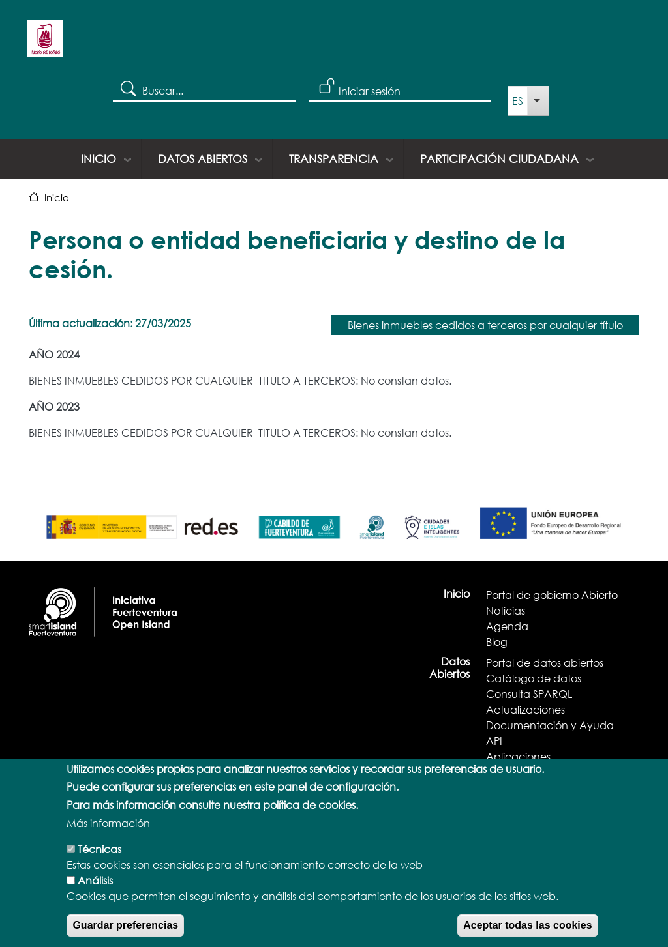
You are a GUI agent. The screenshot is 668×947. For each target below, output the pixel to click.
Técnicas (99, 859)
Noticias (505, 610)
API (494, 741)
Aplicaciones (518, 756)
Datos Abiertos (202, 159)
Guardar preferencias (125, 935)
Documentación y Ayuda (550, 725)
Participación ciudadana (499, 159)
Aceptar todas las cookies (527, 935)
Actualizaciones (525, 709)
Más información (108, 833)
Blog (497, 641)
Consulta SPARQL (529, 694)
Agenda (507, 626)
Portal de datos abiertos (544, 662)
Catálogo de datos (533, 678)
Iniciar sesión (370, 91)
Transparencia (333, 159)
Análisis (95, 890)
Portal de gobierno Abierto (552, 595)
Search (127, 88)
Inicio (98, 159)
